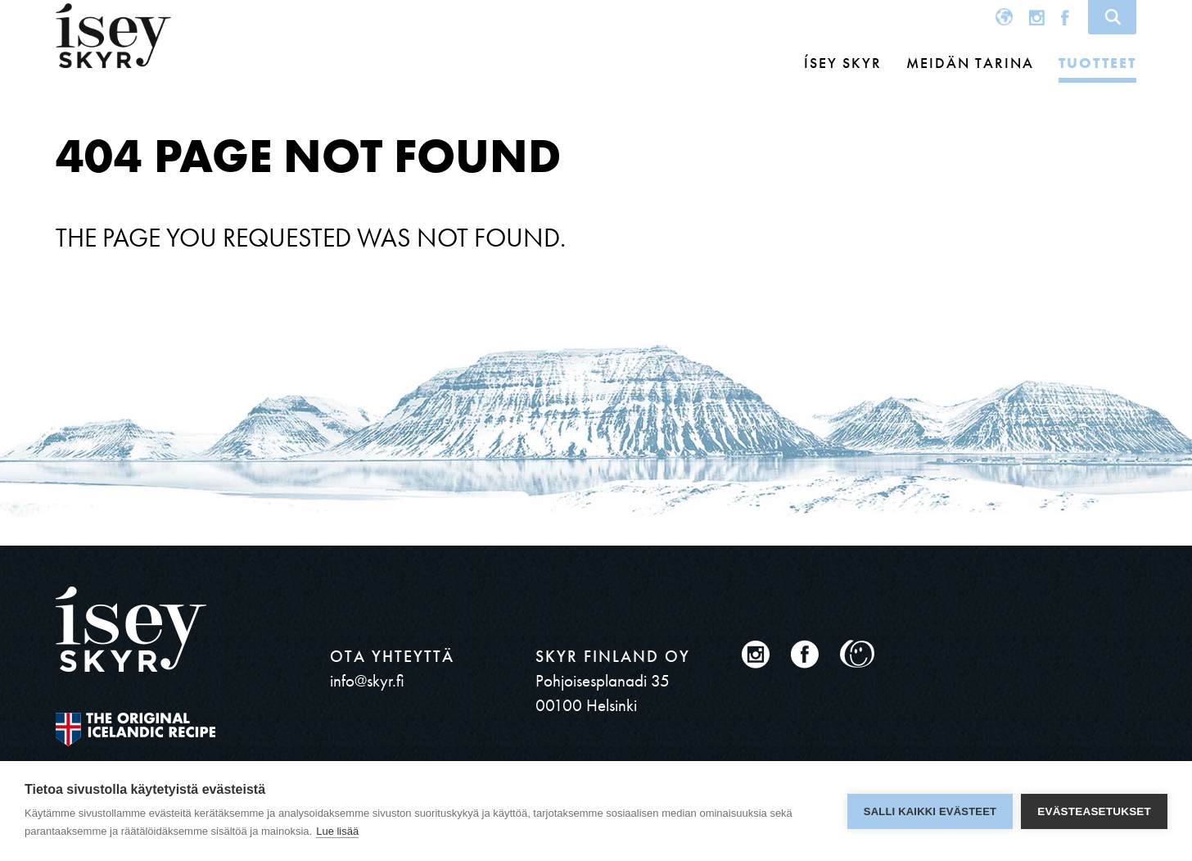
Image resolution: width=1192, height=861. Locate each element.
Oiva (857, 654)
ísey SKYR (113, 36)
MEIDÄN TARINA (970, 62)
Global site (1004, 16)
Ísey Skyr (843, 62)
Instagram (1037, 16)
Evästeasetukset (1094, 811)
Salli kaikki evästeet (930, 811)
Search (1112, 17)
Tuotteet (1097, 62)
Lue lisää (337, 831)
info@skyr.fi (367, 680)
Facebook (1065, 16)
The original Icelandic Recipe (135, 729)
